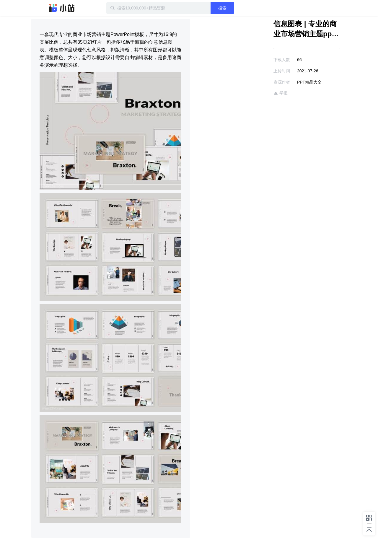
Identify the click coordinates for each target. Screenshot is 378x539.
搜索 (222, 8)
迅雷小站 (61, 8)
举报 (280, 93)
